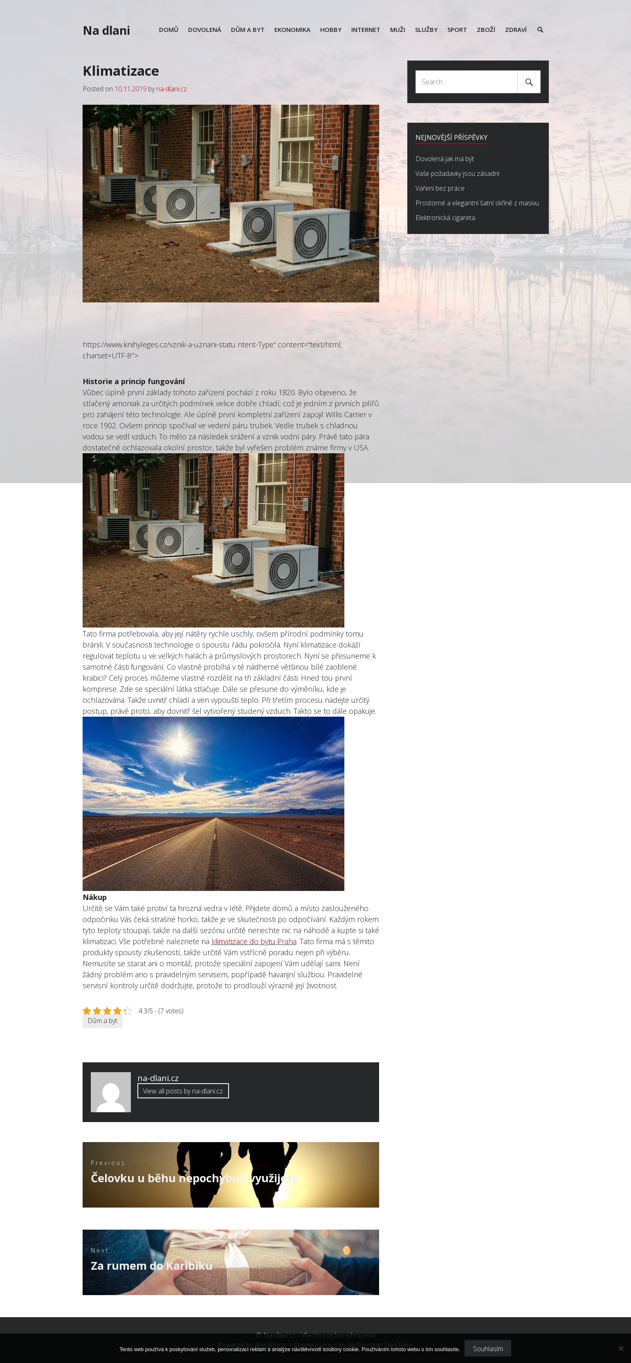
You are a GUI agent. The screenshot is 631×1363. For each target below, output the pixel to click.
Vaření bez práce (440, 188)
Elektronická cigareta (445, 217)
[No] (621, 1348)
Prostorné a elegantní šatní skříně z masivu (477, 202)
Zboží (486, 29)
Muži (397, 29)
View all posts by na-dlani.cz (183, 1090)
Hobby (330, 29)
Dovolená (204, 29)
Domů (168, 29)
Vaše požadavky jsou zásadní (457, 173)
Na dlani (106, 30)
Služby (426, 29)
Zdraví (516, 29)
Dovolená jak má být (444, 158)
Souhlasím (488, 1348)
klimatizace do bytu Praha (253, 941)
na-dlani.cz (171, 88)
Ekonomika (292, 29)
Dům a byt (248, 29)
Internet (365, 29)
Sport (457, 29)
